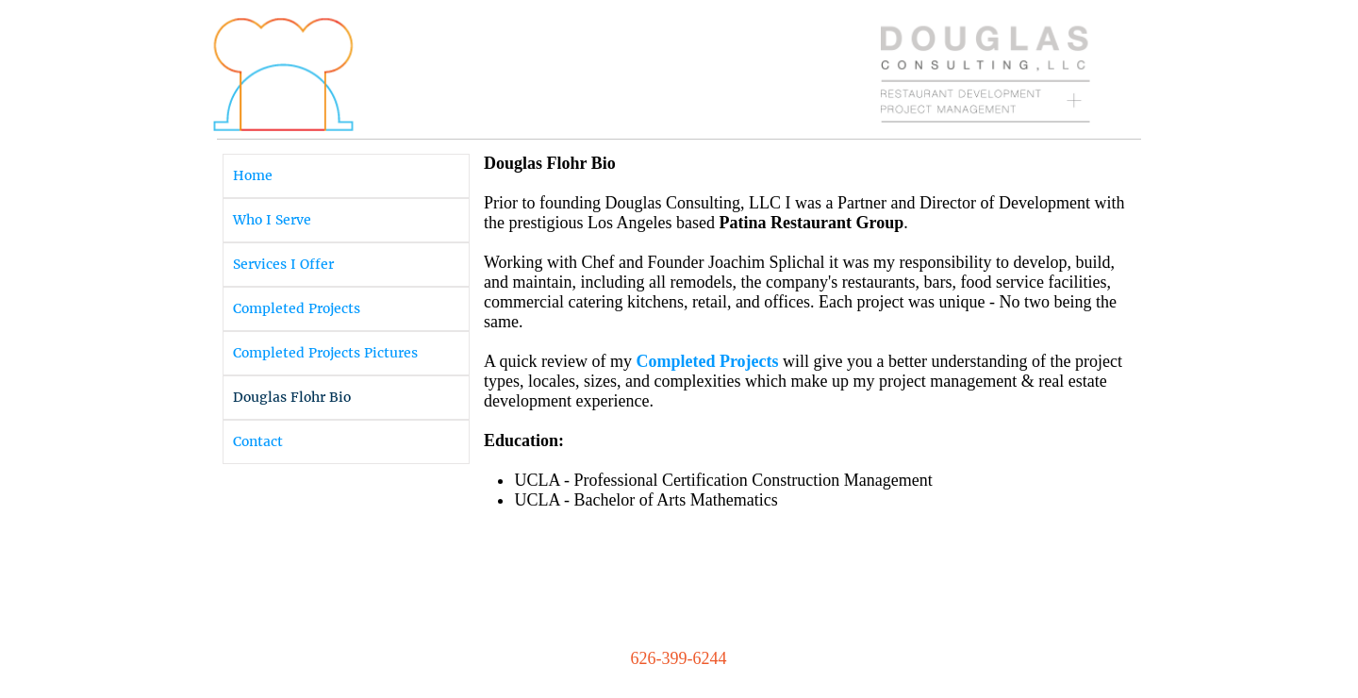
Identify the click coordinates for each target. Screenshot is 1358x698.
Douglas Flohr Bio (292, 397)
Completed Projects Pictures (325, 352)
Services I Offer (283, 264)
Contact (258, 441)
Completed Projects (296, 308)
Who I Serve (272, 219)
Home (253, 175)
